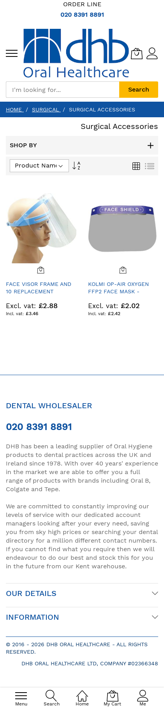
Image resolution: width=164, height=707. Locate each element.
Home (15, 109)
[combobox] (62, 89)
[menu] (12, 53)
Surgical (46, 109)
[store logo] (76, 53)
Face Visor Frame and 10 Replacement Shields (38, 291)
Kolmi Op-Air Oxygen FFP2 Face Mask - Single (118, 291)
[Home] (82, 691)
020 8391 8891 (82, 14)
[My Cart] (137, 53)
